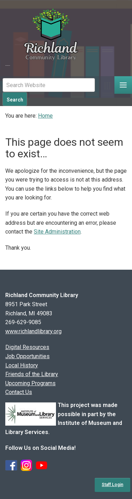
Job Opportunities (27, 356)
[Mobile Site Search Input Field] (48, 85)
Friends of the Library (31, 374)
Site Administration (57, 231)
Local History (21, 365)
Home (45, 115)
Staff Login (112, 484)
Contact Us (18, 392)
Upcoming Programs (30, 383)
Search (15, 100)
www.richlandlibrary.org (33, 331)
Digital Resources (27, 347)
